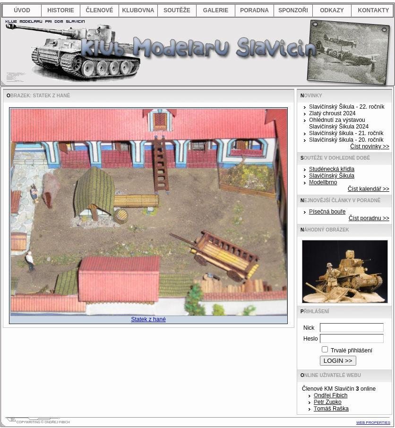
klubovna (138, 10)
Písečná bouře (327, 211)
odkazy (332, 10)
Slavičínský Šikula (331, 175)
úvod (22, 10)
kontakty (373, 10)
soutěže (176, 10)
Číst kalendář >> (368, 189)
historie (60, 10)
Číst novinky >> (369, 146)
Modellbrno (323, 182)
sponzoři (293, 10)
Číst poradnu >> (369, 218)
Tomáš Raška (331, 408)
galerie (215, 10)
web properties (373, 422)
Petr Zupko (328, 402)
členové (99, 10)
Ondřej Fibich (330, 395)
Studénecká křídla (331, 169)
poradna (254, 10)
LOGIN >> (338, 360)
